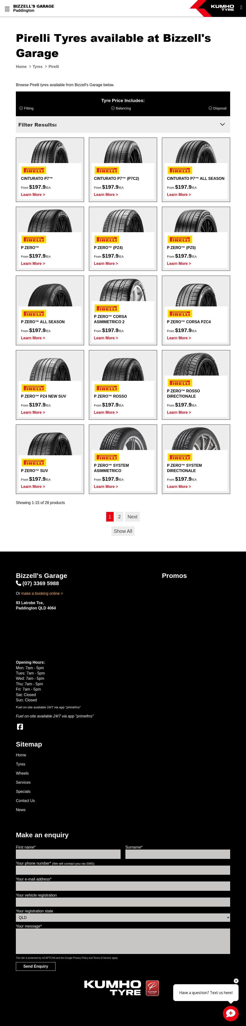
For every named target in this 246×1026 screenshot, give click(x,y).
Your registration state (34, 911)
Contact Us (25, 801)
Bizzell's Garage (33, 6)
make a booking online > (42, 593)
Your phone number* (55, 863)
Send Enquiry (35, 966)
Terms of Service (102, 958)
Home (21, 755)
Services (23, 782)
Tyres (20, 764)
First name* (26, 847)
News (20, 810)
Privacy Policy (80, 958)
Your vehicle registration (36, 895)
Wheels (22, 773)
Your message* (29, 926)
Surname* (133, 847)
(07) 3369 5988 (37, 583)
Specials (23, 791)
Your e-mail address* (33, 879)
